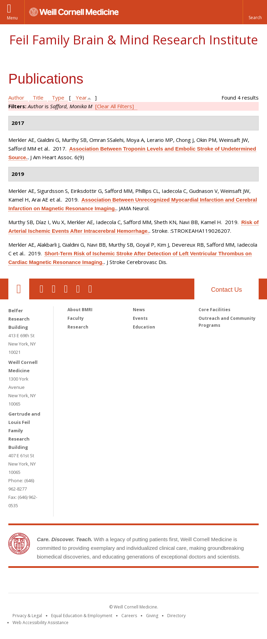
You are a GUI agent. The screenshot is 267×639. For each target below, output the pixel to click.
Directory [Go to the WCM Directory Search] (176, 616)
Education (144, 327)
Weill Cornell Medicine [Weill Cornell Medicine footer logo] (82, 582)
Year (81, 97)
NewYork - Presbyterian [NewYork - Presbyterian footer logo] (191, 582)
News (139, 310)
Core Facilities (214, 310)
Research (77, 327)
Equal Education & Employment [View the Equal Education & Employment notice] (81, 616)
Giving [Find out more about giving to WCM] (152, 616)
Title (38, 97)
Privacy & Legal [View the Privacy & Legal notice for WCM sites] (27, 616)
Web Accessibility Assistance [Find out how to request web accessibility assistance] (40, 622)
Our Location (18, 289)
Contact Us (226, 289)
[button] (255, 12)
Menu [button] (12, 18)
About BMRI (79, 310)
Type (58, 97)
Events (140, 318)
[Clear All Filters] (114, 106)
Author (16, 97)
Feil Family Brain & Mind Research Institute (133, 39)
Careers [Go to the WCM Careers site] (129, 616)
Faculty (75, 318)
